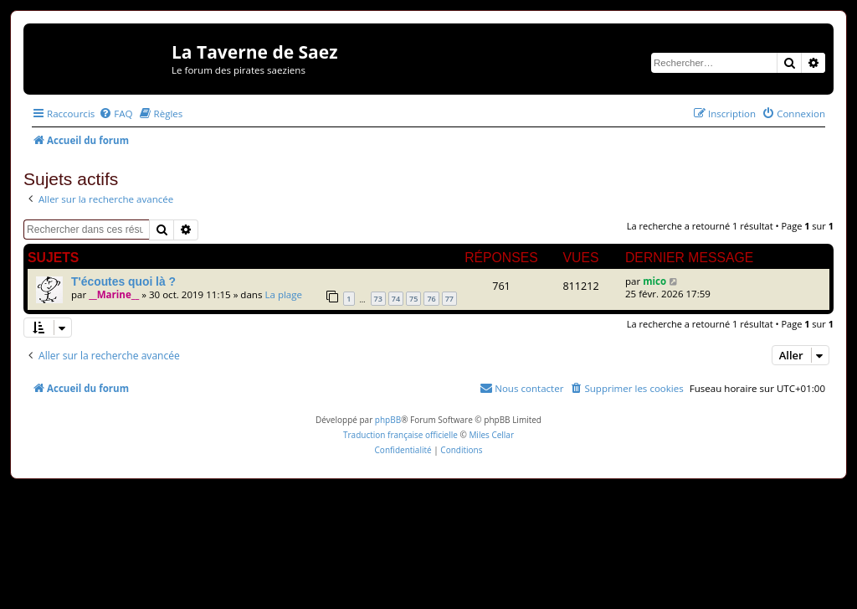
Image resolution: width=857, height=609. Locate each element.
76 (431, 298)
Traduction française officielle (400, 435)
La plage (283, 294)
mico (654, 281)
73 (378, 298)
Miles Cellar (491, 435)
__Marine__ (114, 294)
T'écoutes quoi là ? (123, 281)
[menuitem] (115, 113)
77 (449, 298)
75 (413, 298)
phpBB (388, 420)
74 (396, 298)
